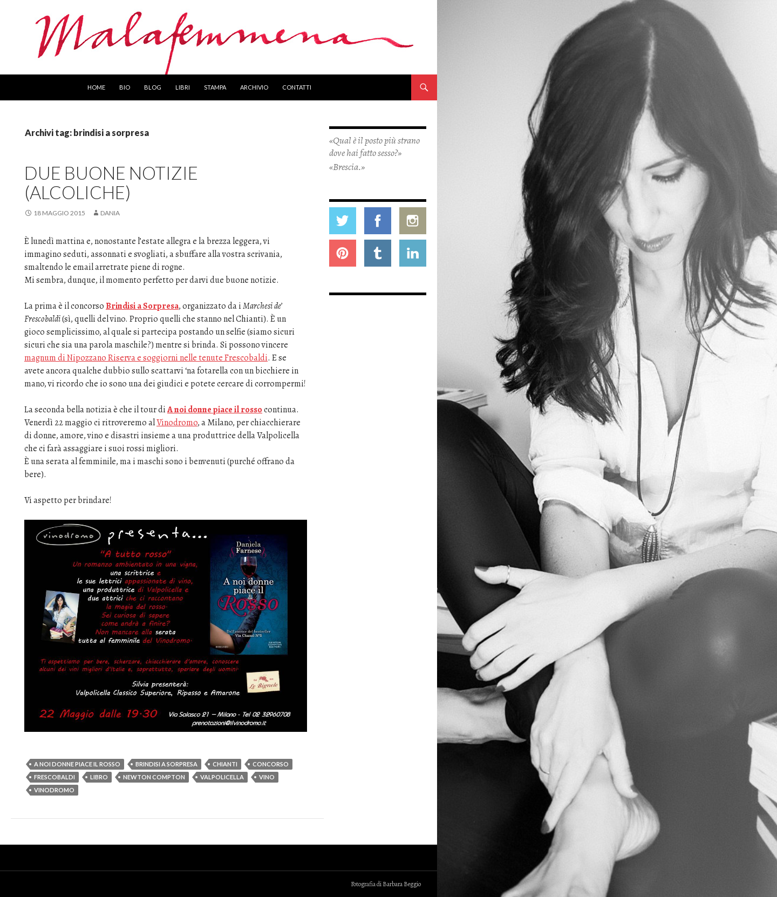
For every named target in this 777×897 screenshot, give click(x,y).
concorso (271, 763)
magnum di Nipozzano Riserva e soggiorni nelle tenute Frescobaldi (146, 358)
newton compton (154, 776)
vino (267, 776)
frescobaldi (54, 776)
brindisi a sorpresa (166, 763)
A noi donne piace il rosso (214, 410)
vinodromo (54, 789)
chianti (225, 763)
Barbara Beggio (402, 884)
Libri (182, 87)
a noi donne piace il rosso (77, 763)
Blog (152, 87)
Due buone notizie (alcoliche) (111, 182)
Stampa (215, 87)
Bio (124, 87)
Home (96, 87)
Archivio (254, 87)
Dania (110, 213)
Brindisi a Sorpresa (142, 306)
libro (99, 776)
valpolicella (222, 776)
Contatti (296, 87)
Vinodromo (176, 423)
